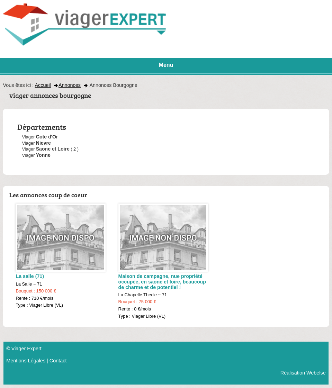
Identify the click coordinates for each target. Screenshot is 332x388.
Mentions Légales (25, 360)
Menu (166, 65)
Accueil (43, 85)
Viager (45, 149)
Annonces (70, 85)
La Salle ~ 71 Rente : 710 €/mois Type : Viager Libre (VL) (60, 256)
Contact (58, 360)
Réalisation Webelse (303, 373)
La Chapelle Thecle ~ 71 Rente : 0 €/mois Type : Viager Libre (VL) (163, 261)
